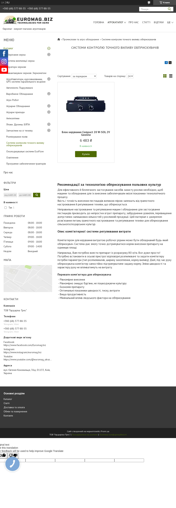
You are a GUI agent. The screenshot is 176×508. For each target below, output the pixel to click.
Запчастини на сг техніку (19, 130)
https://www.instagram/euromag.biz (22, 352)
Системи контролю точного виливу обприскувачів (25, 144)
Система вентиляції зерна (20, 60)
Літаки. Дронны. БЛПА (18, 124)
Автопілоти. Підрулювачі (19, 87)
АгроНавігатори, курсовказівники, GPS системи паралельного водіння (25, 80)
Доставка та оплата (14, 407)
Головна (98, 22)
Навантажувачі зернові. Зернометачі (26, 73)
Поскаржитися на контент (85, 434)
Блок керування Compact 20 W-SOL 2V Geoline (86, 133)
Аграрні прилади (15, 112)
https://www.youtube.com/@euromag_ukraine (28, 359)
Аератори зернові (16, 67)
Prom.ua (105, 431)
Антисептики (12, 118)
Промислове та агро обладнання (80, 39)
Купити (86, 154)
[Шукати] (169, 9)
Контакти (8, 415)
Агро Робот (12, 100)
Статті (146, 22)
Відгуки (159, 22)
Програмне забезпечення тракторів (26, 163)
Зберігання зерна (16, 54)
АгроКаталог (115, 22)
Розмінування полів (16, 136)
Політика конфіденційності (113, 434)
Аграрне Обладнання (18, 106)
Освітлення (12, 157)
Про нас (134, 22)
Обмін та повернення (15, 411)
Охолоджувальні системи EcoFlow (25, 151)
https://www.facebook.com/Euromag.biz (25, 345)
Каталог (8, 48)
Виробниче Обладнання (19, 93)
